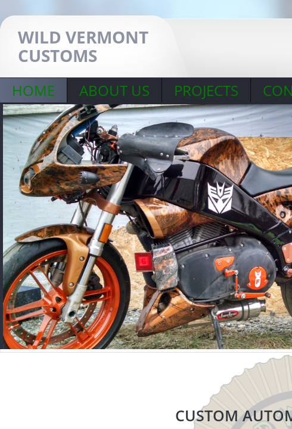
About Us (114, 90)
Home (33, 90)
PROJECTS (206, 90)
